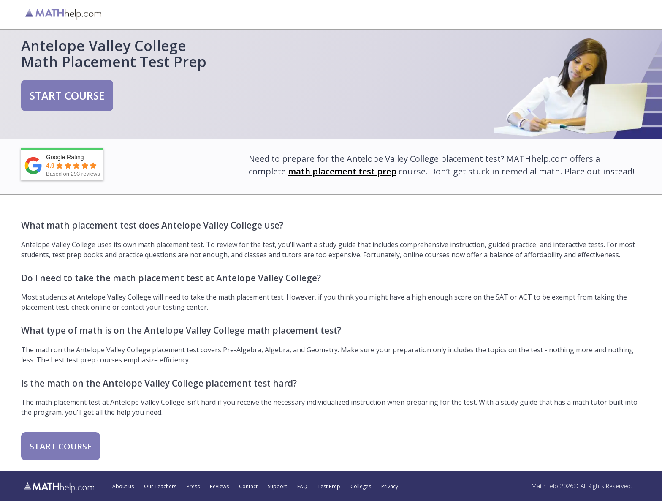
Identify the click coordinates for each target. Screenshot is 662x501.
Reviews (219, 486)
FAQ (302, 486)
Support (277, 486)
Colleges (360, 486)
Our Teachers (160, 486)
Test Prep (328, 486)
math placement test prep (342, 171)
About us (123, 486)
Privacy (389, 486)
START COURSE (67, 95)
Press (193, 486)
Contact (248, 486)
